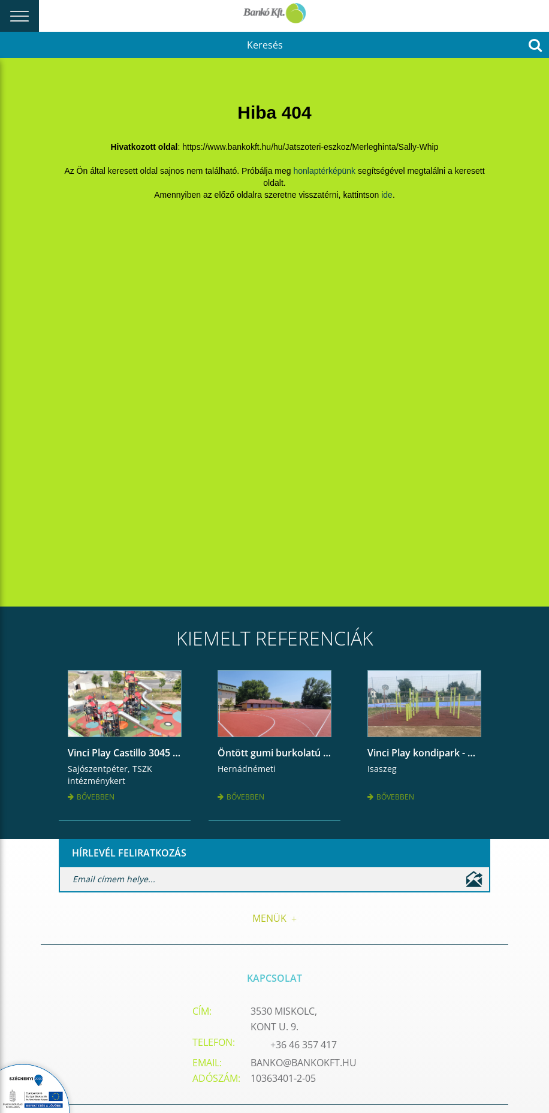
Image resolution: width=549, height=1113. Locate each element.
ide (387, 195)
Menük (274, 918)
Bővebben (91, 797)
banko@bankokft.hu (304, 1062)
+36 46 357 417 (303, 1044)
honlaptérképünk (325, 171)
